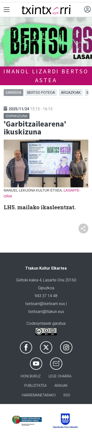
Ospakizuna (16, 116)
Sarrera (13, 92)
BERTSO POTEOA (41, 92)
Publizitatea (35, 386)
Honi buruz (31, 376)
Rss (67, 395)
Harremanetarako (39, 395)
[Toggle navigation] (6, 9)
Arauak (61, 386)
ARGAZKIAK (71, 92)
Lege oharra (60, 376)
